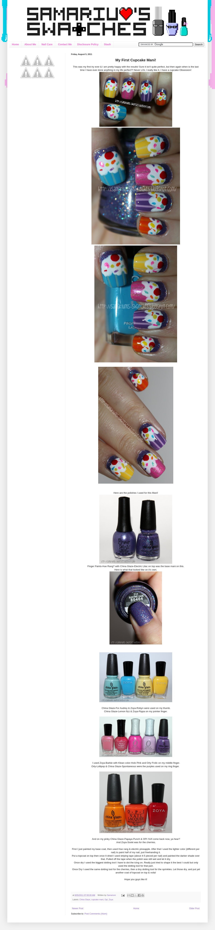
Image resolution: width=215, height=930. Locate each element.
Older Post (194, 908)
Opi (106, 899)
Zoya (111, 899)
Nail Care (47, 44)
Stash (107, 44)
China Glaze (84, 899)
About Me (30, 44)
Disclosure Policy (88, 44)
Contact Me (65, 44)
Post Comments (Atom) (95, 913)
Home (15, 44)
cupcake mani (97, 899)
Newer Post (77, 908)
